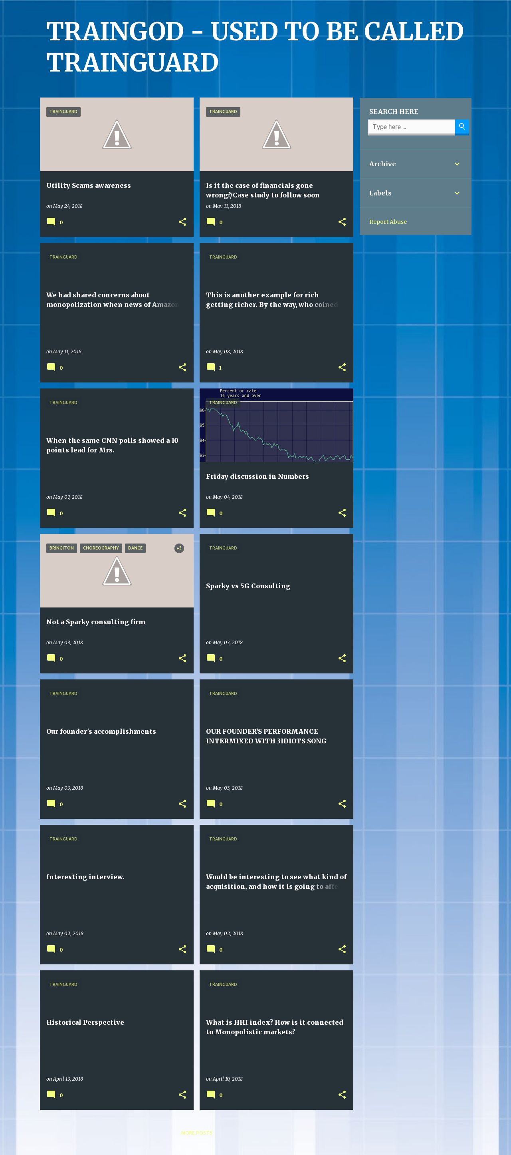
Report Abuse (388, 221)
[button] (182, 222)
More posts (196, 1132)
